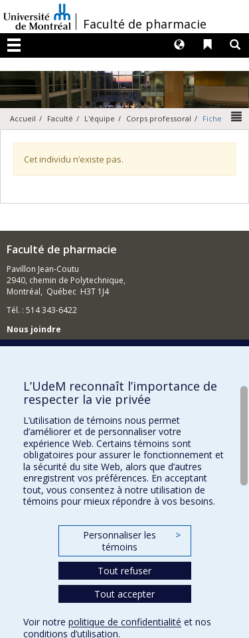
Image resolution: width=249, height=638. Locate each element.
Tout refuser (124, 570)
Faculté (60, 118)
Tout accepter (124, 594)
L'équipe (99, 118)
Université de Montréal (37, 16)
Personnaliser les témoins (131, 541)
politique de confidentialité (124, 621)
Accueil (23, 118)
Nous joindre (34, 329)
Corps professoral (158, 118)
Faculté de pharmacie (145, 24)
